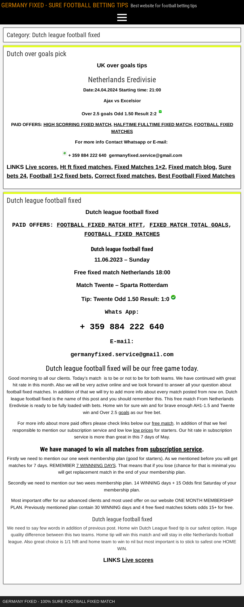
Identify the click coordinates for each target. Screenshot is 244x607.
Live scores (41, 167)
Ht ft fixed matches (85, 167)
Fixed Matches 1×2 (139, 167)
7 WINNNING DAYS (96, 465)
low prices (143, 430)
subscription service (176, 449)
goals (124, 412)
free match (162, 423)
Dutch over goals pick (36, 54)
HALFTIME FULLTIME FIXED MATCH (153, 124)
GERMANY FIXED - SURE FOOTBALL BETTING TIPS (64, 5)
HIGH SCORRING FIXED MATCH (77, 124)
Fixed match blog (191, 167)
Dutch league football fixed (44, 200)
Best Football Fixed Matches (196, 176)
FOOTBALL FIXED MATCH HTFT (100, 225)
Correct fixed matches (125, 176)
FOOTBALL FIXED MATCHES (122, 234)
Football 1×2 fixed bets (61, 176)
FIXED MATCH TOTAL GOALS (188, 225)
